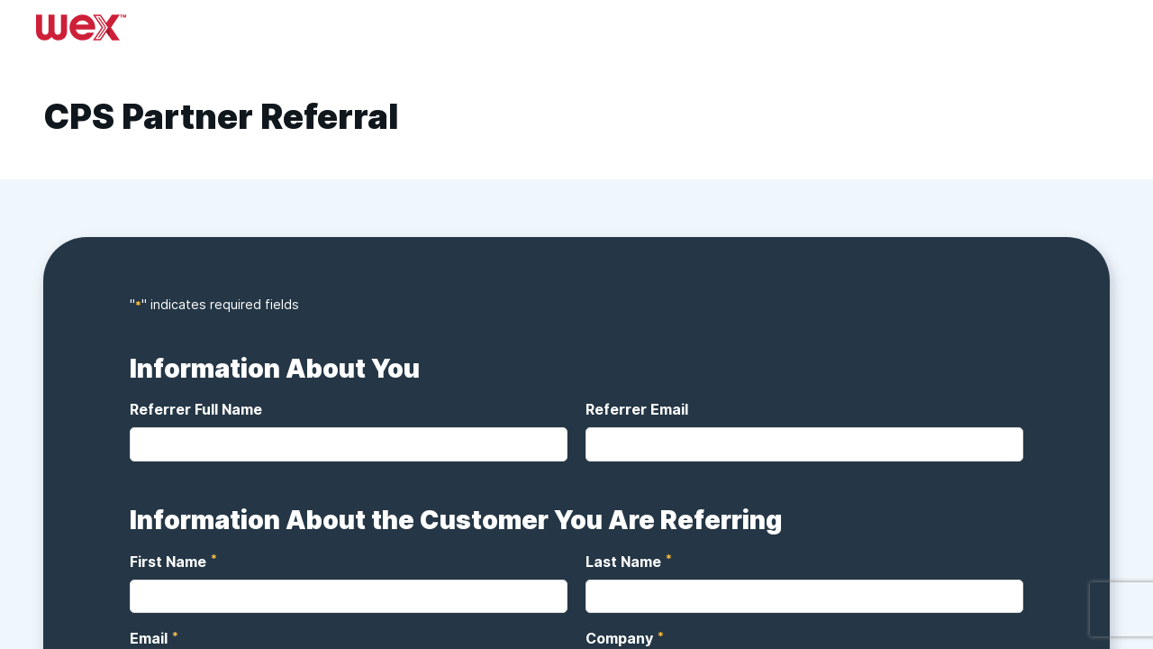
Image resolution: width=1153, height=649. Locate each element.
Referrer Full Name (196, 409)
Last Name (624, 560)
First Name (169, 560)
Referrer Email (637, 409)
